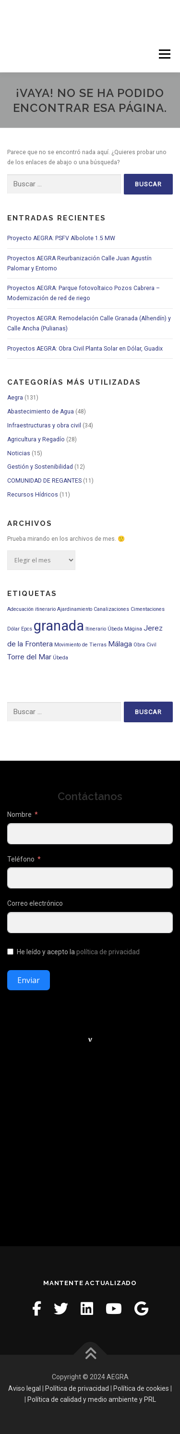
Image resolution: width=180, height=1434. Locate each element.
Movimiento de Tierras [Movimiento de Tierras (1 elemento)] (80, 645)
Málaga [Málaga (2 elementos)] (120, 644)
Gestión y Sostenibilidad (40, 466)
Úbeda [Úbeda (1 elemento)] (60, 658)
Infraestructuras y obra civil (44, 425)
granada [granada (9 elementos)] (59, 626)
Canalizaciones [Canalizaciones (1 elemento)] (111, 609)
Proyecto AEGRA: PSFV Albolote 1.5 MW (61, 238)
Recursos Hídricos (32, 494)
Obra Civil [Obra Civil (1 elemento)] (144, 645)
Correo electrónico (35, 903)
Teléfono (21, 859)
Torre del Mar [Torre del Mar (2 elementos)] (29, 657)
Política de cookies (141, 1388)
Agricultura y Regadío (36, 439)
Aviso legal (24, 1388)
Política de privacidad (77, 1388)
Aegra (15, 397)
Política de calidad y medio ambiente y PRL (91, 1399)
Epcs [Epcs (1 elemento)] (26, 629)
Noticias (18, 453)
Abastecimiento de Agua (40, 411)
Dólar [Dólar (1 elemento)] (13, 629)
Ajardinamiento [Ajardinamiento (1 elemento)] (74, 609)
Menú (163, 53)
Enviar (28, 980)
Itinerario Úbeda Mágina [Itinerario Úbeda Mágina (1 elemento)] (113, 629)
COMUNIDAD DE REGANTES (44, 480)
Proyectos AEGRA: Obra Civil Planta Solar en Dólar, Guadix (85, 348)
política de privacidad (108, 952)
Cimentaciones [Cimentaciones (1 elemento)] (148, 609)
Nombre (19, 814)
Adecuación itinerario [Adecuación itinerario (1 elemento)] (31, 609)
